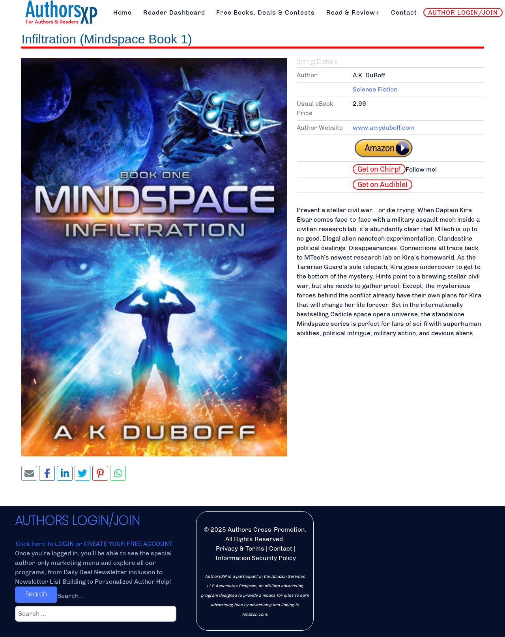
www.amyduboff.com (384, 127)
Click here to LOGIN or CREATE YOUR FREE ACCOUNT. (95, 543)
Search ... (71, 596)
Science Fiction (375, 89)
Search (36, 594)
